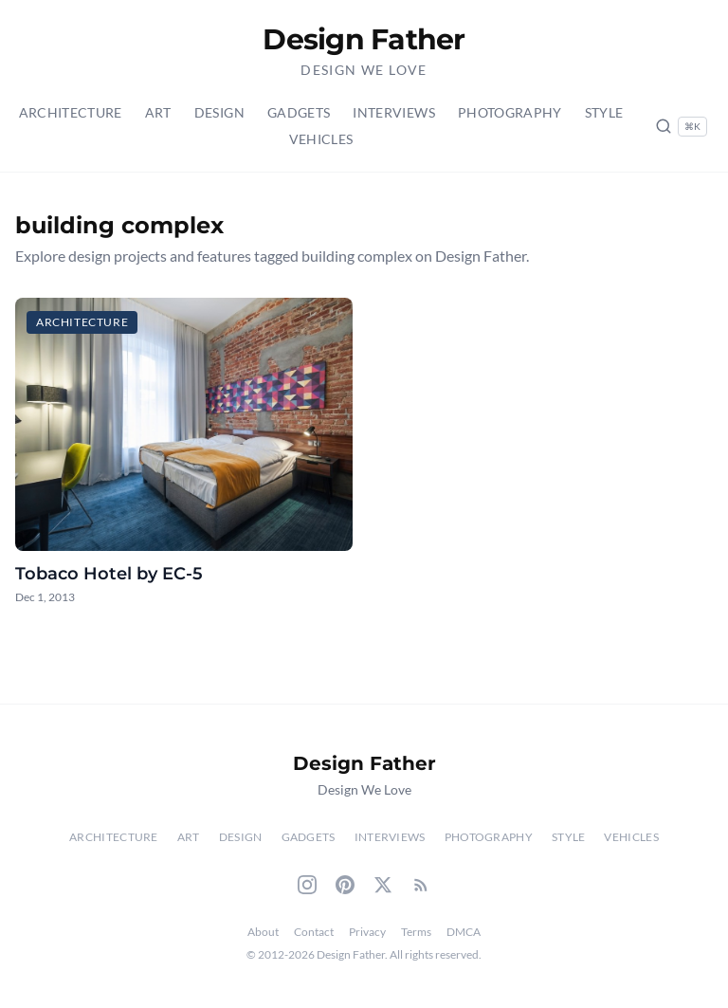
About (263, 932)
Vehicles (321, 139)
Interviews (394, 112)
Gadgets (298, 112)
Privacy (367, 932)
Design (219, 112)
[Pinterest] (345, 884)
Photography (510, 112)
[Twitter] (382, 884)
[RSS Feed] (420, 884)
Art (158, 112)
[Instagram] (307, 884)
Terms (416, 932)
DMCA (463, 932)
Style (604, 112)
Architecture (70, 112)
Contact (314, 932)
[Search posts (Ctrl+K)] (681, 126)
